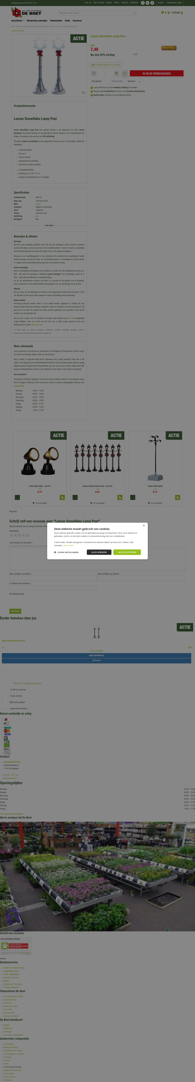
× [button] (144, 525)
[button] (66, 552)
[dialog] (97, 541)
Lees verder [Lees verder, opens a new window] (68, 545)
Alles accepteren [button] (127, 552)
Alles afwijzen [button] (99, 552)
